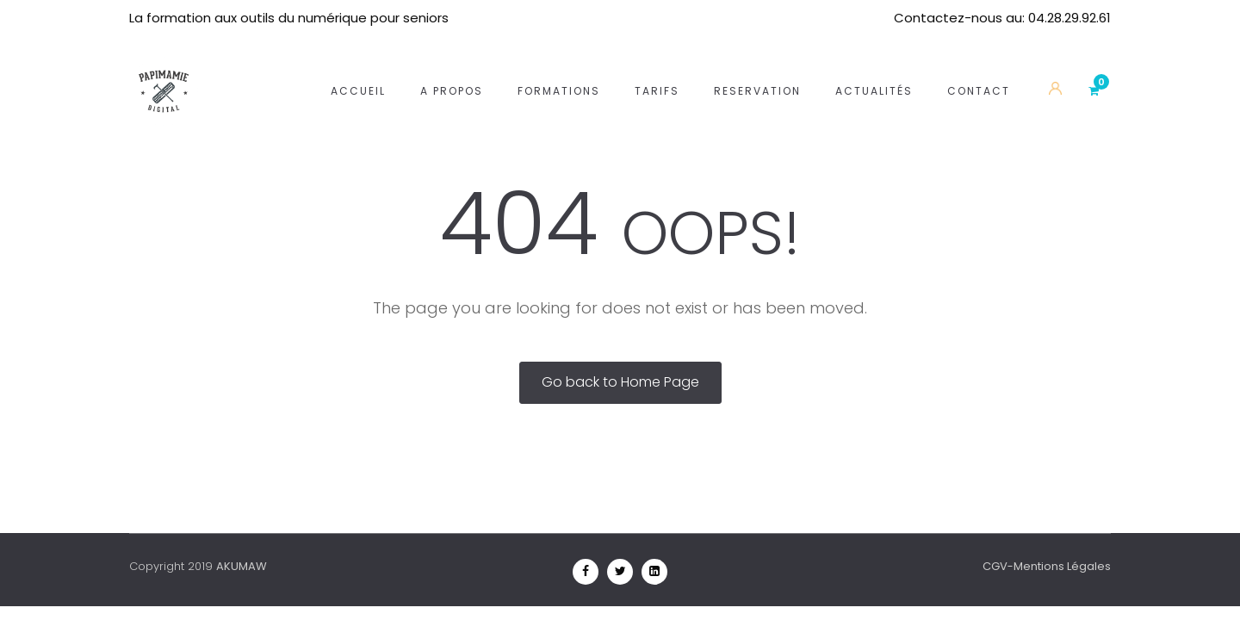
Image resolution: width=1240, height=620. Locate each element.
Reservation (757, 69)
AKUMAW (241, 566)
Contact (978, 69)
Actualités (874, 69)
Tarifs (657, 69)
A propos (451, 69)
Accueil (358, 69)
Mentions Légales (1062, 566)
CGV (995, 566)
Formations (559, 69)
